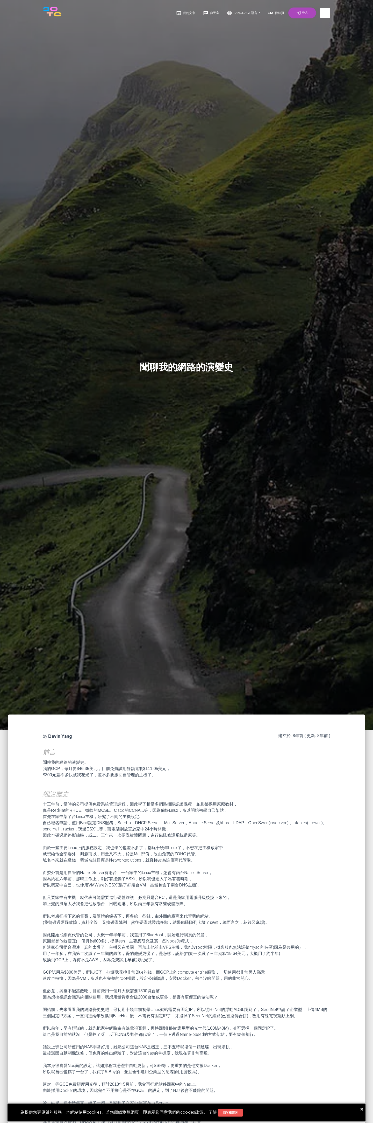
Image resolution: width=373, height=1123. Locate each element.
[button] (325, 13)
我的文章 (185, 13)
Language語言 (242, 13)
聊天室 (211, 13)
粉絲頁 (276, 13)
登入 (302, 12)
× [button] (361, 1109)
